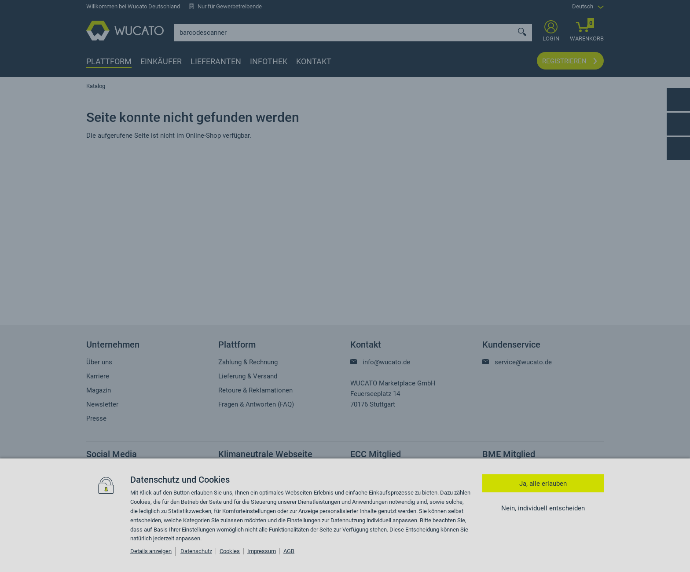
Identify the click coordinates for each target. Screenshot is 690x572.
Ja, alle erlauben (543, 484)
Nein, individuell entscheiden (543, 508)
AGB (288, 551)
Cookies (230, 551)
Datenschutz (196, 551)
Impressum (261, 551)
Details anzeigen (151, 551)
